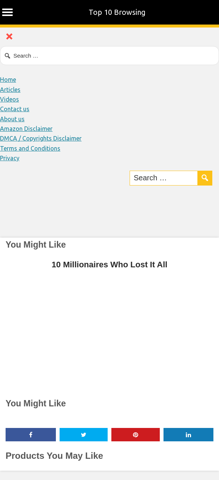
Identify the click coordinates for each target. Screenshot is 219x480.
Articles (10, 89)
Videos (9, 99)
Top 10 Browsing (117, 12)
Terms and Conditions (30, 148)
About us (12, 119)
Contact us (14, 109)
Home (8, 79)
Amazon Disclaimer (26, 128)
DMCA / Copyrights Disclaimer (41, 138)
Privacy (9, 158)
